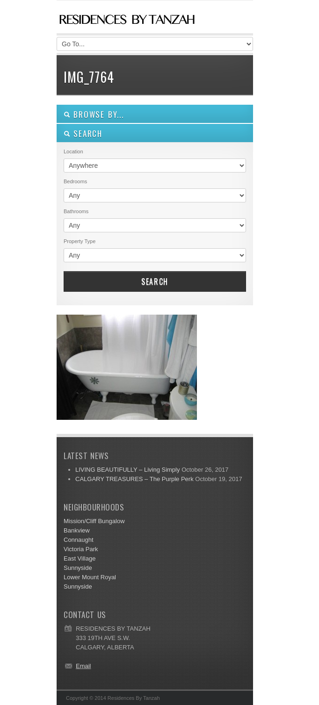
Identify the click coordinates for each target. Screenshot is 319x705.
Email (83, 665)
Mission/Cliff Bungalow (94, 521)
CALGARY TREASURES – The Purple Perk (134, 478)
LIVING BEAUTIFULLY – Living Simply (127, 469)
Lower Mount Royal (90, 577)
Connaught (79, 539)
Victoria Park (81, 549)
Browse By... (94, 114)
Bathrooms (76, 211)
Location (73, 151)
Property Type (79, 241)
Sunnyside (78, 567)
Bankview (77, 530)
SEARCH (83, 133)
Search (154, 281)
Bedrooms (75, 181)
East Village (79, 558)
